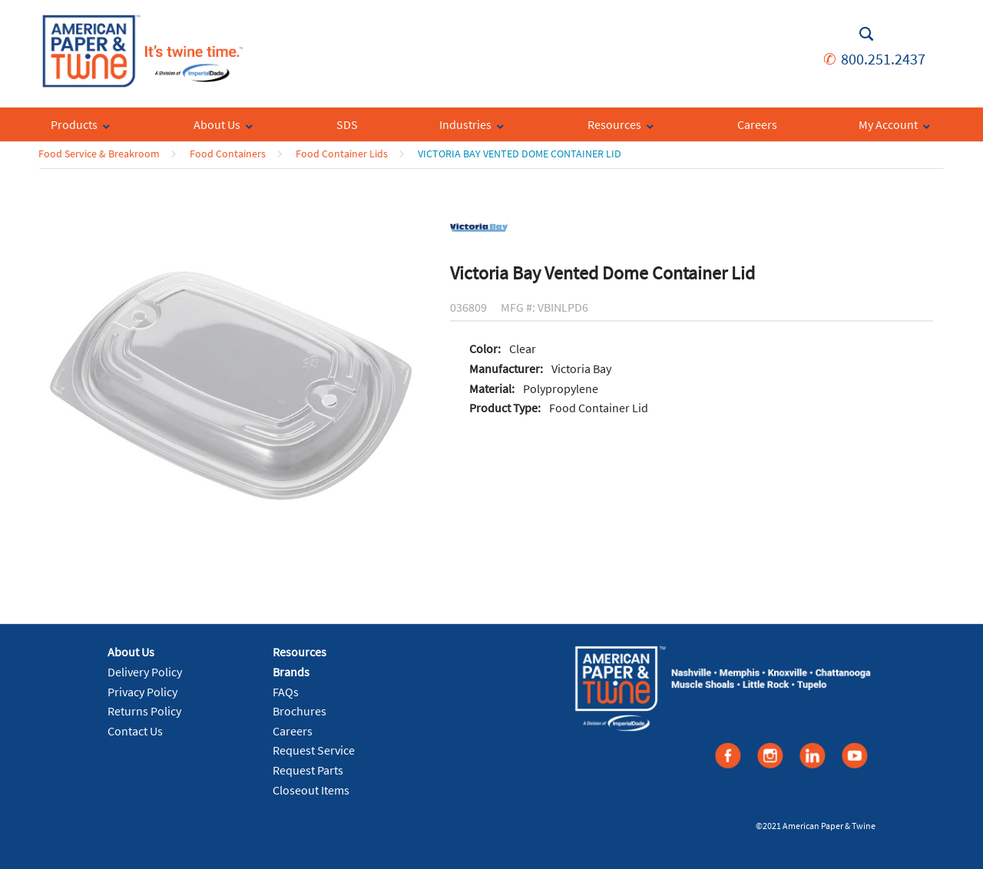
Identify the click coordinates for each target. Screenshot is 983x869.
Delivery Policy (145, 671)
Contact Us (135, 730)
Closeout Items (311, 790)
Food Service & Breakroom (99, 153)
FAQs (286, 691)
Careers (293, 730)
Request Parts (308, 770)
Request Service (314, 750)
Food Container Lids (342, 153)
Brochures (299, 711)
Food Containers (228, 153)
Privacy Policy (142, 691)
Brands (291, 671)
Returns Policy (144, 711)
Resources (299, 651)
